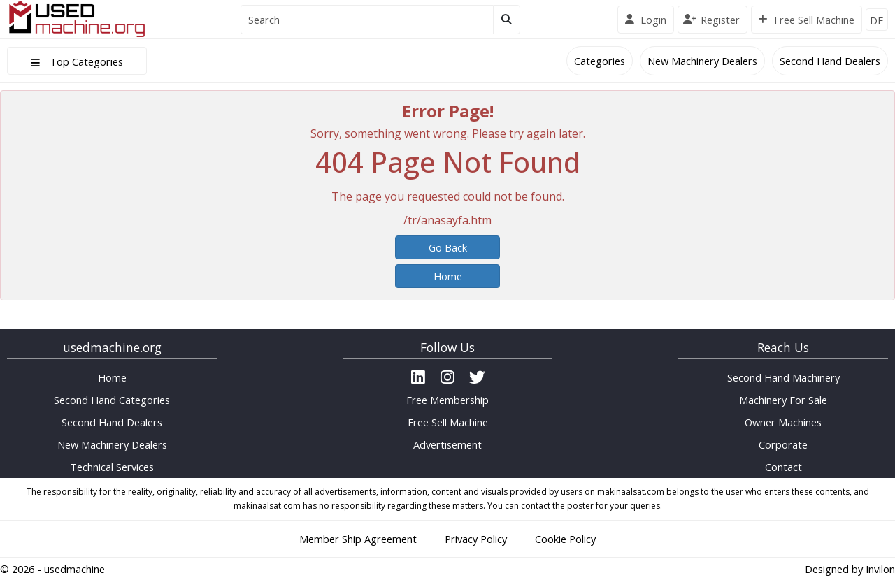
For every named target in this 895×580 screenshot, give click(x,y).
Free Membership (447, 400)
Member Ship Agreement (358, 539)
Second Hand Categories (112, 400)
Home (448, 276)
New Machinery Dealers (702, 61)
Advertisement (447, 444)
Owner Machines (783, 422)
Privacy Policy (476, 539)
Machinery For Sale (783, 400)
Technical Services (112, 467)
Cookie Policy (565, 539)
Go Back (448, 247)
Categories (599, 61)
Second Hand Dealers (830, 61)
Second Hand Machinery (783, 377)
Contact (783, 467)
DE (877, 20)
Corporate (783, 444)
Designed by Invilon (850, 569)
